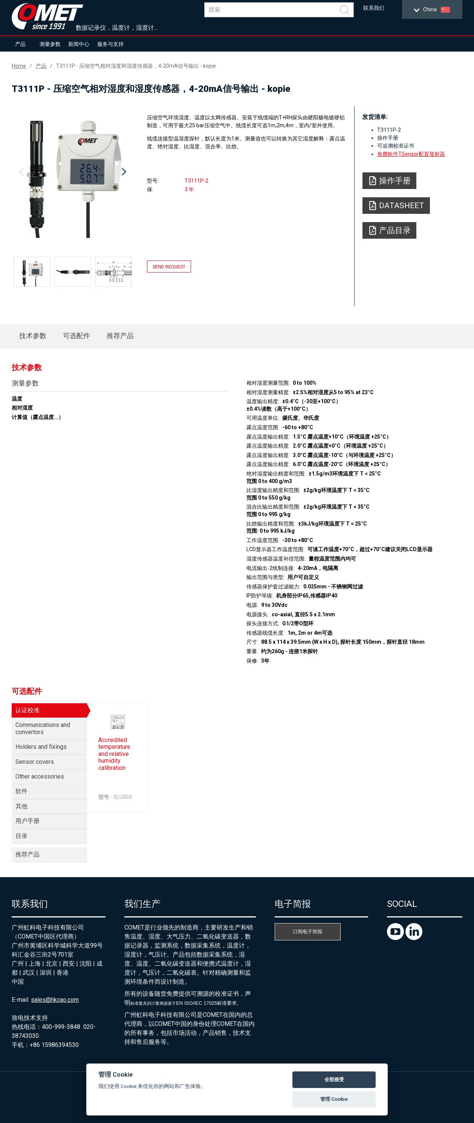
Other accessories (39, 776)
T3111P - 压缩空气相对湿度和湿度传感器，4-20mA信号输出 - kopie (136, 66)
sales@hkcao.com (55, 999)
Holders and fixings (41, 746)
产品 (20, 44)
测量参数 (50, 44)
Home (19, 66)
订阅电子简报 (307, 931)
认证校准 (27, 710)
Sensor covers (34, 761)
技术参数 (32, 336)
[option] (72, 172)
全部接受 (334, 1079)
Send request (169, 267)
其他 (21, 806)
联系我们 (373, 8)
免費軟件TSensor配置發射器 (411, 154)
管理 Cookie (334, 1099)
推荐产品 (120, 336)
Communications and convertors (42, 728)
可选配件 (76, 336)
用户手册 (27, 820)
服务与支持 (110, 44)
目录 (21, 836)
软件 (21, 791)
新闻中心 (78, 44)
